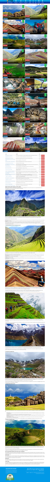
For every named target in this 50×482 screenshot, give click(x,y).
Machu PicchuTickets (16, 1)
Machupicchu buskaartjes (40, 468)
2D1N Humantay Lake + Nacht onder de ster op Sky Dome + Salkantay (9, 100)
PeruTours (36, 1)
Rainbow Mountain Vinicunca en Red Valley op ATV (31, 29)
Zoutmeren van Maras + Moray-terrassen (8, 44)
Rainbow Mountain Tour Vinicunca (9, 29)
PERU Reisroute (41, 470)
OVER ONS (31, 472)
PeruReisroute (42, 1)
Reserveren (5, 15)
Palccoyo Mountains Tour (31, 58)
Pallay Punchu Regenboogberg (7, 147)
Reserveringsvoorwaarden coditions (39, 472)
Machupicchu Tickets (33, 468)
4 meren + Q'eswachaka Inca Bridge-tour (9, 88)
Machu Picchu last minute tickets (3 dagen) (31, 147)
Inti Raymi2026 (38, 1)
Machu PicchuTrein (26, 1)
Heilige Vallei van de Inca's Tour (31, 14)
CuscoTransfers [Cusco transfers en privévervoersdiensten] (30, 1)
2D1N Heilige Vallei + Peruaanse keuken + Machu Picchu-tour (9, 57)
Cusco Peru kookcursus (31, 133)
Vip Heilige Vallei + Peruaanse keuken (7, 116)
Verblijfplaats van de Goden (32, 117)
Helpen (28, 472)
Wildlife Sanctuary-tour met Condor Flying (9, 132)
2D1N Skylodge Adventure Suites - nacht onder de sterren (31, 86)
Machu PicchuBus (21, 1)
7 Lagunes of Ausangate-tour (31, 102)
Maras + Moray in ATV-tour (9, 74)
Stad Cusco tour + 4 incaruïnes (7, 14)
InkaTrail (33, 1)
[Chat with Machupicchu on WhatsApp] (39, 4)
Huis (28, 468)
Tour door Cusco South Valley (31, 72)
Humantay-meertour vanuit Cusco (32, 44)
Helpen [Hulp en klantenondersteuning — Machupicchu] (37, 4)
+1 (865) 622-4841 (10, 2)
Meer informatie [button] (5, 18)
